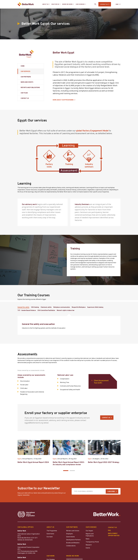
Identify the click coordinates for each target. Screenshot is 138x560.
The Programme (52, 531)
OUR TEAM (24, 93)
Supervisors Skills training (95, 307)
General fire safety (23, 307)
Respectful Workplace (79, 307)
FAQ (109, 530)
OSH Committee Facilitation (46, 310)
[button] (65, 470)
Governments (70, 537)
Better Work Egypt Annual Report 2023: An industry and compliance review (68, 463)
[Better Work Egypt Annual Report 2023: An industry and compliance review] (69, 447)
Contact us (106, 418)
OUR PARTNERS (26, 77)
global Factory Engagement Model (92, 131)
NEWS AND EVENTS (27, 82)
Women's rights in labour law (65, 310)
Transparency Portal (92, 542)
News (87, 539)
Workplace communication (61, 307)
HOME (23, 66)
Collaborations (71, 546)
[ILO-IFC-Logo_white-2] (26, 514)
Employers (69, 534)
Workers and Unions (72, 531)
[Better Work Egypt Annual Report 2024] (34, 447)
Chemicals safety (46, 307)
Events (88, 548)
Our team (50, 537)
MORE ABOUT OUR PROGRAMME (63, 100)
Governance (50, 534)
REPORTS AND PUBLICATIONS (30, 88)
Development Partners (73, 540)
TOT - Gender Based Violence (27, 310)
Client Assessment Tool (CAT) (101, 382)
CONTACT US (104, 4)
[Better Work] (106, 514)
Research (89, 545)
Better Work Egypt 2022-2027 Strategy (103, 462)
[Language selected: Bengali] (116, 4)
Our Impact (89, 531)
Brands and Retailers (73, 543)
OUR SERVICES (25, 71)
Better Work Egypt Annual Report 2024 (33, 462)
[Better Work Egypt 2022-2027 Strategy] (104, 447)
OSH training (35, 307)
